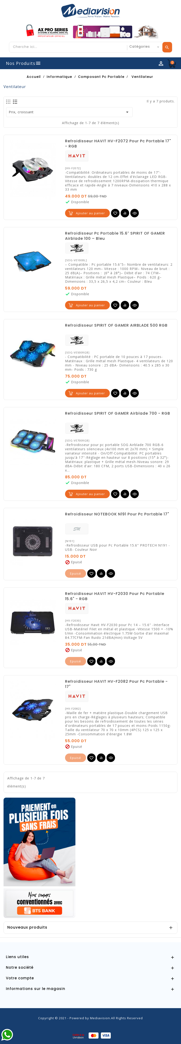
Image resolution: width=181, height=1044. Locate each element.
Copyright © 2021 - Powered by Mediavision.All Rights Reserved (90, 1018)
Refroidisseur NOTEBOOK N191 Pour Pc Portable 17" (117, 514)
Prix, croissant (69, 112)
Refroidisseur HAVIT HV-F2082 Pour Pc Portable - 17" (116, 684)
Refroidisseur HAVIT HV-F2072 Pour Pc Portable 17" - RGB (118, 144)
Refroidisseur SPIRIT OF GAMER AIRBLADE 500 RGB (116, 325)
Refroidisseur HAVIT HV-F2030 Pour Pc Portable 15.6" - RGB (114, 596)
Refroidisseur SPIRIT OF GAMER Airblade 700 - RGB (117, 413)
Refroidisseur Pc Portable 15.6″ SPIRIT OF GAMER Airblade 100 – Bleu (115, 236)
